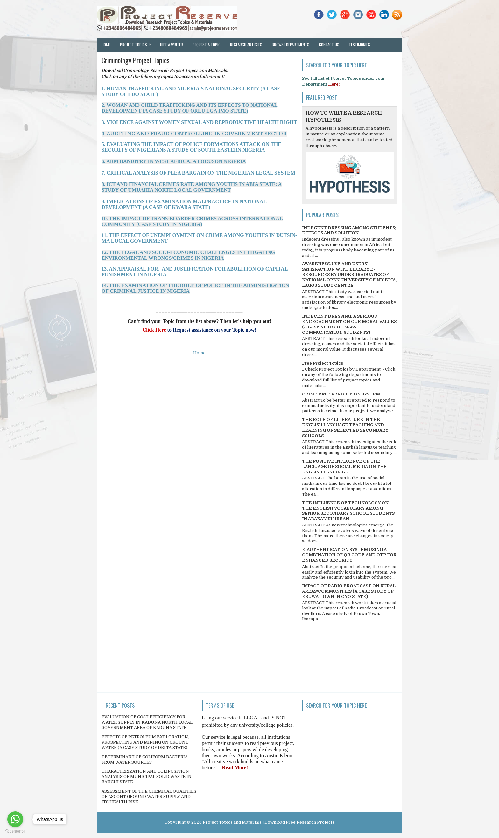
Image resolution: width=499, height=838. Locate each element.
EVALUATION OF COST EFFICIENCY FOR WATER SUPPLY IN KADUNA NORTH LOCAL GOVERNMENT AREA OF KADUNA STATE (147, 722)
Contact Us (329, 44)
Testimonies (359, 44)
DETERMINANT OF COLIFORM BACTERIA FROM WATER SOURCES (145, 759)
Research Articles (246, 44)
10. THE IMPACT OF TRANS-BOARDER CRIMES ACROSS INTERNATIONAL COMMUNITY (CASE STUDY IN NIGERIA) (192, 221)
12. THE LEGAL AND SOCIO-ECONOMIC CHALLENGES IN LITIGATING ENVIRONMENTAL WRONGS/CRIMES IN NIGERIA (188, 255)
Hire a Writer (171, 44)
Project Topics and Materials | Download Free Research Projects (268, 822)
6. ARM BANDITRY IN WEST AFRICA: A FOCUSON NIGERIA (174, 161)
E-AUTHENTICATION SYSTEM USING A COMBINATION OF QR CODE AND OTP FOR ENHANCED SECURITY (349, 555)
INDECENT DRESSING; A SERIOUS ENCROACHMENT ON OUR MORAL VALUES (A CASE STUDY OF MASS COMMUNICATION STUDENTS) (349, 324)
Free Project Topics (322, 363)
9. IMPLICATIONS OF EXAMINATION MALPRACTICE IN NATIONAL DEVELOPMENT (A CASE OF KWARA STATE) (184, 204)
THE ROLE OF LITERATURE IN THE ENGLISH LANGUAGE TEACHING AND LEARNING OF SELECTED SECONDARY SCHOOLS (345, 427)
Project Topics (137, 43)
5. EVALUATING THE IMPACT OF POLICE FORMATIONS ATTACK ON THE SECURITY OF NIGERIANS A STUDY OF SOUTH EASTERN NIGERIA (191, 147)
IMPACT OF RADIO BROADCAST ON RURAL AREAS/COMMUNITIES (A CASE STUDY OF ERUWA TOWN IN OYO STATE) (349, 591)
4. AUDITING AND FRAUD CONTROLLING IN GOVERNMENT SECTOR (194, 134)
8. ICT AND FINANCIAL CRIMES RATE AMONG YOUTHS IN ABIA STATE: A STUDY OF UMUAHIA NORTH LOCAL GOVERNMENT (192, 187)
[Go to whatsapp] (15, 819)
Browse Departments (290, 44)
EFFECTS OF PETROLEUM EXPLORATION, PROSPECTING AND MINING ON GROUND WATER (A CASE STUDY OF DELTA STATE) (145, 742)
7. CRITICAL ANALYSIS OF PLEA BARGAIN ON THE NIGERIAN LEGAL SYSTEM (198, 172)
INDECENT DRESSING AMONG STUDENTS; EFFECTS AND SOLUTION (349, 230)
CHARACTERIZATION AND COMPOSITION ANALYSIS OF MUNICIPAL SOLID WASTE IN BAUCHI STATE (147, 776)
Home (106, 44)
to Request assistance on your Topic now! (211, 330)
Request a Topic (207, 44)
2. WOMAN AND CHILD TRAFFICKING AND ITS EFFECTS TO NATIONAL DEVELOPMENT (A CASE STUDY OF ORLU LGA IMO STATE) (189, 107)
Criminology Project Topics (136, 60)
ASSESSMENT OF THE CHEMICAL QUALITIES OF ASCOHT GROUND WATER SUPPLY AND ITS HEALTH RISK (149, 796)
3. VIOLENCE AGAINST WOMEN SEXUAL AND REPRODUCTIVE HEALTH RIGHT (199, 122)
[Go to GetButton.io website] (15, 831)
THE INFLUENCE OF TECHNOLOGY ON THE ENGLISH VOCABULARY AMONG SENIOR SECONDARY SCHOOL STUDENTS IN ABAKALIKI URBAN (348, 510)
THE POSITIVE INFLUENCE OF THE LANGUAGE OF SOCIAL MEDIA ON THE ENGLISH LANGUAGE (344, 466)
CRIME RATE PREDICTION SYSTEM (341, 394)
